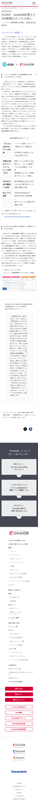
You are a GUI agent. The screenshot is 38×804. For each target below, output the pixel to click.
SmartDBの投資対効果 (18, 729)
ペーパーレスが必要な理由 (19, 660)
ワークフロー (14, 555)
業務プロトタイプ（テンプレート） (16, 613)
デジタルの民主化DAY (19, 707)
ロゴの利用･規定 (19, 797)
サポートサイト (13, 669)
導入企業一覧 (14, 597)
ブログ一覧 (12, 649)
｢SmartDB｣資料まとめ (16, 540)
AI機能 (12, 566)
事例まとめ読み (13, 590)
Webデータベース (16, 559)
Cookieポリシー (19, 790)
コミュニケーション (16, 562)
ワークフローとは (16, 652)
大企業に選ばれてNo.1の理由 (18, 544)
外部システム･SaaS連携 (18, 573)
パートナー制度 (15, 645)
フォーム (13, 551)
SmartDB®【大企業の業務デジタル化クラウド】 (15, 8)
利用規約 (19, 794)
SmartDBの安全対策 (18, 724)
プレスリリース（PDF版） (11, 32)
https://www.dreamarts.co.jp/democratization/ (18, 216)
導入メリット (14, 608)
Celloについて (13, 678)
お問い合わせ (18, 689)
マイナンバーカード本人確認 (19, 581)
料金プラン (18, 694)
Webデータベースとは (17, 656)
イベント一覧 (12, 626)
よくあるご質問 (13, 618)
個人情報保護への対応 (19, 787)
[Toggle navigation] (34, 3)
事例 (9, 593)
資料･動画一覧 (13, 623)
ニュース (33, 8)
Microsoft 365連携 (16, 577)
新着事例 (13, 601)
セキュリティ (14, 570)
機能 (9, 548)
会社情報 (11, 665)
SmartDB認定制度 (16, 637)
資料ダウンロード (18, 700)
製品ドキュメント (16, 641)
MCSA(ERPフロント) (19, 718)
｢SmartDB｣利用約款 (15, 681)
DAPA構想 (18, 712)
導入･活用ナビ (15, 634)
